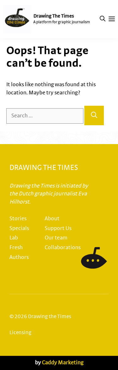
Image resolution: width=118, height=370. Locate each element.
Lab (13, 238)
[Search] (94, 115)
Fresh (16, 247)
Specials (19, 228)
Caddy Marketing (62, 363)
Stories (17, 218)
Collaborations (63, 247)
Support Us (58, 228)
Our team (56, 238)
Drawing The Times (53, 16)
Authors (19, 257)
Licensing (20, 332)
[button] (102, 19)
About (52, 218)
